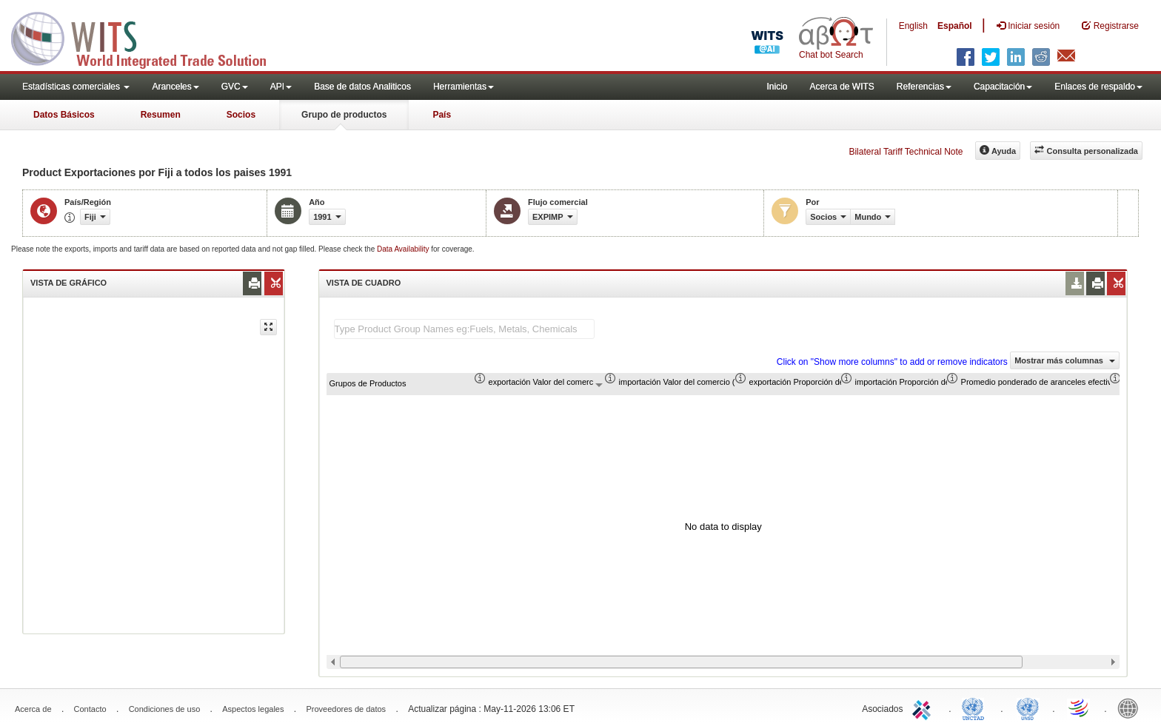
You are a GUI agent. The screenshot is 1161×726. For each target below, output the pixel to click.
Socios (241, 115)
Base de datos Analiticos (362, 86)
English (913, 26)
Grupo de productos (344, 115)
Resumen (161, 115)
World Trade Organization (1079, 707)
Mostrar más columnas (1064, 360)
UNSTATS (1028, 707)
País (441, 115)
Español (954, 26)
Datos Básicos (64, 115)
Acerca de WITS (841, 86)
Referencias (924, 86)
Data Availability (404, 249)
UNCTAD (976, 707)
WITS (148, 37)
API (281, 86)
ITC (924, 707)
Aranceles (175, 86)
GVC (234, 86)
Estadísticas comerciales (76, 86)
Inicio (776, 86)
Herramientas (463, 86)
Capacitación (1003, 86)
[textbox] (464, 329)
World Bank (1131, 707)
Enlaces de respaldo (1098, 86)
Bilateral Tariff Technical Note (906, 152)
